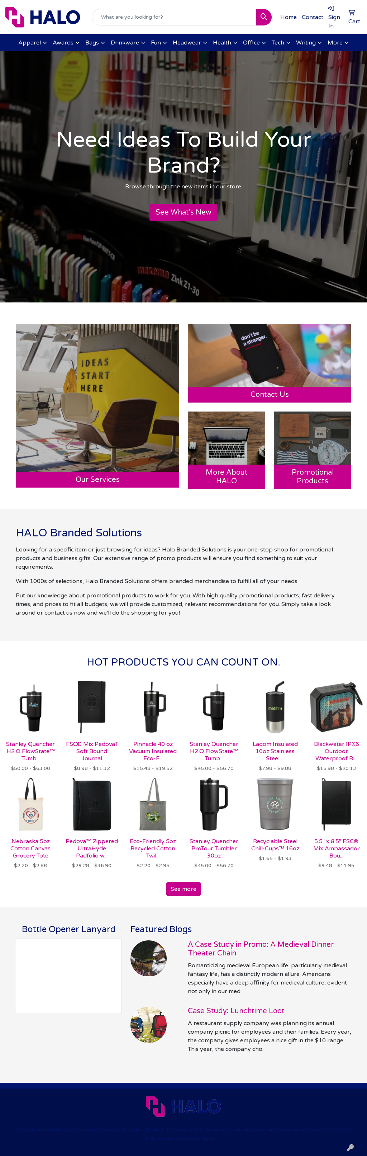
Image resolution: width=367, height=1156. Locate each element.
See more (183, 889)
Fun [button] (156, 42)
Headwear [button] (187, 42)
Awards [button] (63, 42)
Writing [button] (306, 42)
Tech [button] (278, 42)
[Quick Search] (174, 17)
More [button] (335, 42)
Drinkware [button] (125, 42)
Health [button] (222, 42)
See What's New (183, 212)
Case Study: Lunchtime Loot (236, 1011)
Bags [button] (92, 42)
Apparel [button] (29, 42)
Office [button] (251, 42)
